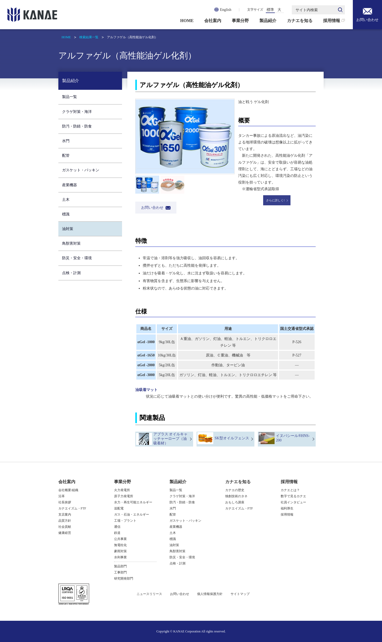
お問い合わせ (367, 14)
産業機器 (69, 185)
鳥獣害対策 (71, 243)
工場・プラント (125, 520)
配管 (66, 156)
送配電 (119, 508)
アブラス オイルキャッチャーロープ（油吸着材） (170, 438)
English (225, 10)
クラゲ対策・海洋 (77, 112)
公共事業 (120, 539)
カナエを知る (299, 20)
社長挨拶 (64, 502)
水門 (66, 141)
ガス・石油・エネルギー (131, 514)
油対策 (67, 229)
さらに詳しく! (275, 200)
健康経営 (64, 533)
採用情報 (331, 20)
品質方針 (64, 520)
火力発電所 (122, 490)
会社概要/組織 (68, 490)
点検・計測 (71, 273)
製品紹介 (267, 20)
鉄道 (117, 533)
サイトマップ (240, 594)
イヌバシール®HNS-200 (293, 438)
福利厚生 (287, 508)
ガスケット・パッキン (80, 170)
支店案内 (64, 514)
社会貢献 (64, 527)
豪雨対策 (120, 551)
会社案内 (212, 20)
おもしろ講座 (234, 502)
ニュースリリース (149, 594)
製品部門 (120, 566)
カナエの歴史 (234, 490)
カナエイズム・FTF (72, 508)
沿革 (61, 496)
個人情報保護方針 (210, 594)
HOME (187, 20)
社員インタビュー (293, 502)
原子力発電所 (123, 496)
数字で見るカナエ (293, 496)
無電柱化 (120, 545)
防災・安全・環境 (77, 258)
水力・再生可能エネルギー (133, 502)
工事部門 (120, 572)
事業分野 (240, 20)
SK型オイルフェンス (232, 438)
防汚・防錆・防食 (77, 126)
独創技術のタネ (236, 496)
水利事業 (120, 557)
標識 (66, 214)
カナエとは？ (290, 490)
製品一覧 (69, 97)
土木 (66, 200)
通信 (117, 527)
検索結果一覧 (88, 37)
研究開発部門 (123, 578)
